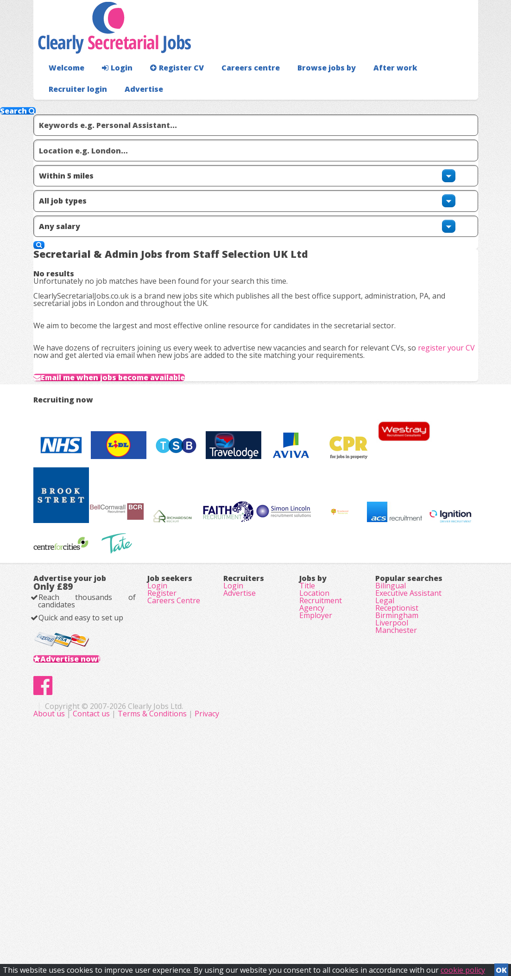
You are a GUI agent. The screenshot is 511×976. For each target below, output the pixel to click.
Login (112, 86)
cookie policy (463, 967)
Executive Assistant (408, 755)
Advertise (446, 106)
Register (162, 755)
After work (371, 86)
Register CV (167, 86)
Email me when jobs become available (138, 405)
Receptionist (396, 781)
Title (307, 742)
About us (179, 925)
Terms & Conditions (281, 925)
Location (314, 755)
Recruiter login (436, 86)
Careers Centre (173, 768)
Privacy (336, 925)
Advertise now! (85, 840)
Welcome (64, 86)
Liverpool (391, 807)
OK (501, 967)
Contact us (221, 925)
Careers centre (235, 86)
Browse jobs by (306, 86)
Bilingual (390, 742)
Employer (315, 794)
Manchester (396, 820)
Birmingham (396, 794)
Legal (384, 768)
